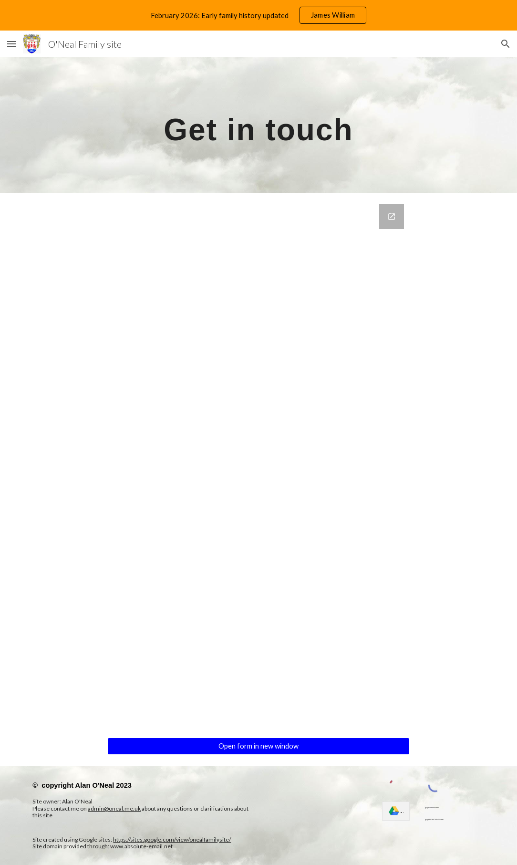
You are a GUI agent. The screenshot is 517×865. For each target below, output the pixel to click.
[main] (258, 125)
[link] (396, 811)
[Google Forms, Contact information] (258, 465)
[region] (258, 15)
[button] (11, 44)
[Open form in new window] (258, 746)
